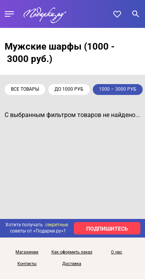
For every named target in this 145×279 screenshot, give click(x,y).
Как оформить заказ (71, 252)
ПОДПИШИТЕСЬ (107, 229)
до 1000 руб (69, 89)
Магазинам (26, 252)
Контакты (27, 264)
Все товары (25, 89)
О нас (116, 252)
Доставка (71, 264)
